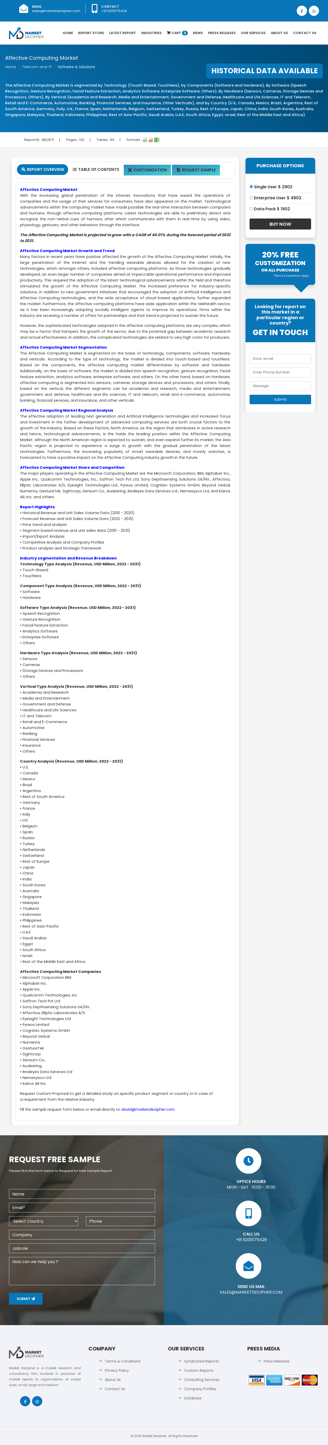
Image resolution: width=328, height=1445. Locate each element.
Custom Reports (198, 1370)
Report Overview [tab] (42, 169)
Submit (26, 1298)
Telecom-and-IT (37, 66)
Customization (147, 170)
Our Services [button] (253, 32)
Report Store (91, 32)
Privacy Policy (117, 1370)
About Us (279, 32)
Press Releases (222, 32)
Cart (177, 32)
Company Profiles (200, 1388)
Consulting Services (201, 1379)
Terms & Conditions (122, 1361)
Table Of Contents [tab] (95, 169)
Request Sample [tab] (196, 170)
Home (68, 32)
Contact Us (304, 32)
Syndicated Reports (201, 1361)
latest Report (122, 32)
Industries (151, 32)
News (198, 32)
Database (193, 1398)
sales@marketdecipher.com (56, 10)
